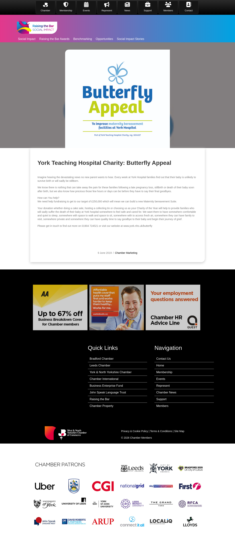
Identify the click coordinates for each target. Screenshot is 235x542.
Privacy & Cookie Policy (134, 431)
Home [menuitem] (160, 365)
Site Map (179, 431)
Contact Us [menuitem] (163, 358)
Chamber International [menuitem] (104, 378)
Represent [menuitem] (163, 385)
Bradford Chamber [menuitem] (102, 358)
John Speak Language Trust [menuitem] (108, 392)
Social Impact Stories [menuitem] (130, 38)
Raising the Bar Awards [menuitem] (54, 38)
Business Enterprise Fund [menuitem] (106, 385)
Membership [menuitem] (164, 372)
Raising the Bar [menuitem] (99, 399)
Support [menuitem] (161, 399)
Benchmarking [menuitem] (82, 38)
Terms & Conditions (161, 431)
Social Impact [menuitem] (26, 38)
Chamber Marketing (126, 267)
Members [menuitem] (162, 405)
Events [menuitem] (160, 378)
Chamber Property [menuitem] (101, 405)
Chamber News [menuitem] (166, 392)
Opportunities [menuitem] (104, 38)
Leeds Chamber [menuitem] (100, 365)
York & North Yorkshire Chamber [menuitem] (111, 372)
